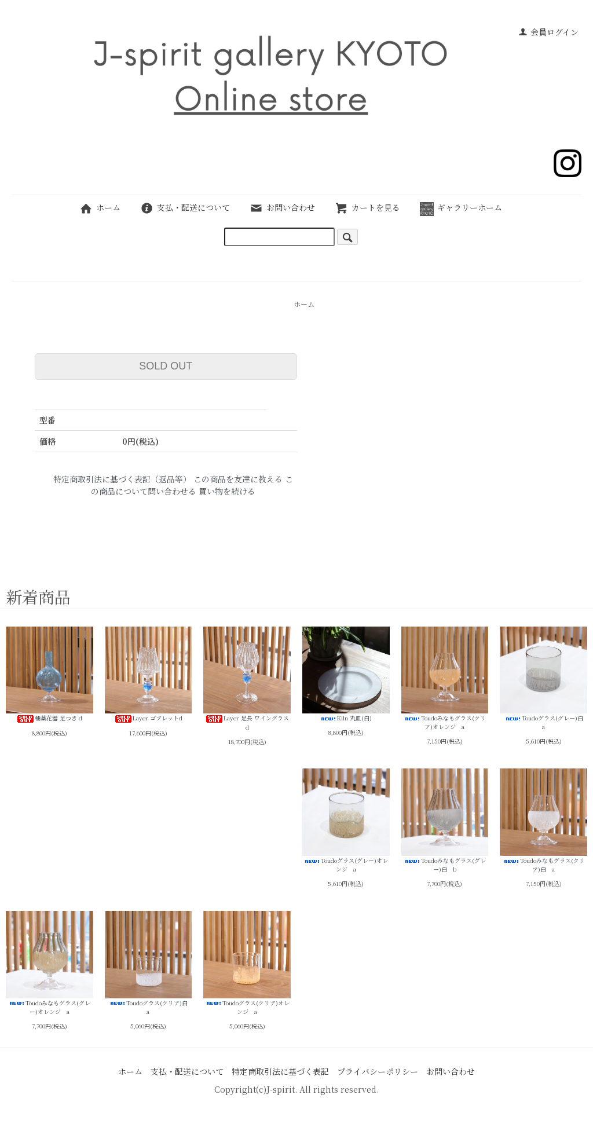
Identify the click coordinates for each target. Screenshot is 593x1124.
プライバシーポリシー (377, 1071)
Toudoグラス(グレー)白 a (543, 679)
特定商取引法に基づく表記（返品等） (122, 479)
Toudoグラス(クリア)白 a (148, 963)
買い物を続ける (227, 491)
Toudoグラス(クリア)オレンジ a (247, 963)
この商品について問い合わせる (192, 485)
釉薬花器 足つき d (49, 675)
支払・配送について (185, 207)
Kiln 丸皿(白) (346, 675)
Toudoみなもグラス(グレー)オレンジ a (49, 963)
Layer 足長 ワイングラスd (247, 679)
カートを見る (367, 207)
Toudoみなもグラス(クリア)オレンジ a (445, 679)
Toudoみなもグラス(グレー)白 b (445, 820)
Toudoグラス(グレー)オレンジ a (346, 820)
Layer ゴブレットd (148, 675)
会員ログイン (548, 32)
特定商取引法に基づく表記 (280, 1071)
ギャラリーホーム (461, 207)
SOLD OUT (165, 366)
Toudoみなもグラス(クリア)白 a (543, 820)
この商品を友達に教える (238, 479)
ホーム (99, 207)
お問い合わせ (282, 207)
